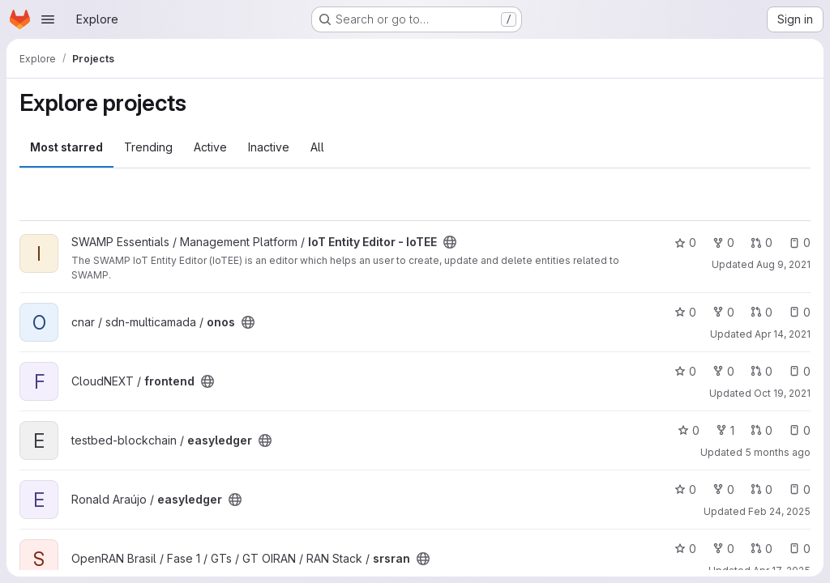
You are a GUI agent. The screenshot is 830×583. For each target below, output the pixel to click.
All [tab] (317, 147)
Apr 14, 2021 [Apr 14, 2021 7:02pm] (783, 334)
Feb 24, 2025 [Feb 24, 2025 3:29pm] (779, 511)
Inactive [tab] (268, 147)
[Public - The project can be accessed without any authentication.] (449, 242)
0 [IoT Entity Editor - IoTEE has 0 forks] (723, 242)
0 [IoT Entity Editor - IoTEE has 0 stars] (685, 242)
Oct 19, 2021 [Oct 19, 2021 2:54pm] (782, 393)
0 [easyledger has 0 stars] (689, 430)
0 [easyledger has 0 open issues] (800, 430)
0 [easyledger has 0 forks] (723, 489)
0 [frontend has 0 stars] (685, 371)
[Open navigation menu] (48, 19)
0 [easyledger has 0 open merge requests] (761, 430)
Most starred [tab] (66, 147)
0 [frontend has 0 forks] (723, 371)
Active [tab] (210, 147)
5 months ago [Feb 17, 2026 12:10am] (778, 452)
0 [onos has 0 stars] (685, 312)
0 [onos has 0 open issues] (800, 312)
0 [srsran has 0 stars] (685, 548)
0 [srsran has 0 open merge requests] (761, 548)
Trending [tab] (148, 147)
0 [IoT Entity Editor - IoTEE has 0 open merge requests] (761, 242)
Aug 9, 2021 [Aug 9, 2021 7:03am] (783, 264)
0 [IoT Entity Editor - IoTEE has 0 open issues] (800, 242)
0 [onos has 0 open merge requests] (761, 312)
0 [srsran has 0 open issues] (800, 548)
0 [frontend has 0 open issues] (800, 371)
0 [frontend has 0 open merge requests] (761, 371)
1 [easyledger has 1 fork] (725, 430)
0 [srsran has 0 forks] (723, 548)
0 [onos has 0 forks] (723, 312)
